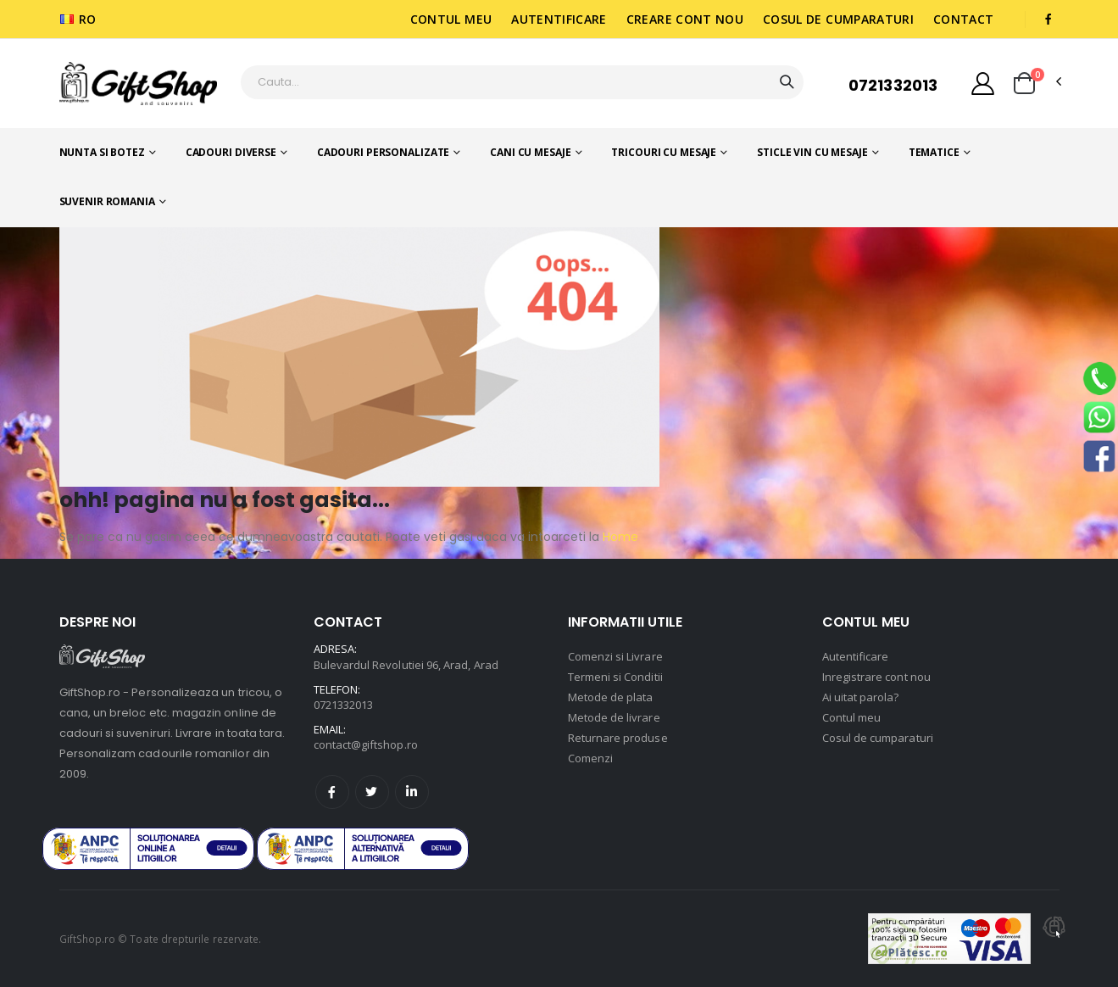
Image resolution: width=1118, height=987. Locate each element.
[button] (1024, 83)
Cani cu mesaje (530, 152)
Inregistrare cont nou (876, 676)
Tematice (934, 152)
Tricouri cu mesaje (663, 152)
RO (78, 19)
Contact (963, 19)
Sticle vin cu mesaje (812, 152)
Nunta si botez (102, 152)
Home (618, 536)
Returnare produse (618, 737)
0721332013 (893, 85)
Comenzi (590, 758)
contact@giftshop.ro (366, 744)
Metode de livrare (614, 717)
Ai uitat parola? (860, 697)
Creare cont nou (684, 19)
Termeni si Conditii (615, 676)
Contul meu (451, 19)
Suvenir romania (107, 201)
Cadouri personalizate (383, 152)
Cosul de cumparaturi (838, 19)
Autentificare (559, 19)
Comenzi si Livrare (615, 656)
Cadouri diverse (231, 152)
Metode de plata (611, 697)
